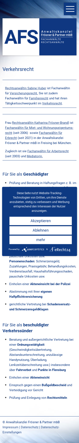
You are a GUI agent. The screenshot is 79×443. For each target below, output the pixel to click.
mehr (40, 240)
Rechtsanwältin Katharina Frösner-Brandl (40, 123)
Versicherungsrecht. (24, 93)
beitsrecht (62, 151)
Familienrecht (38, 98)
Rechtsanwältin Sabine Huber (25, 88)
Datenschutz (29, 427)
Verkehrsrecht (52, 103)
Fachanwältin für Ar (41, 151)
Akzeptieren (41, 221)
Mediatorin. (35, 156)
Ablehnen (41, 230)
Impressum (10, 427)
